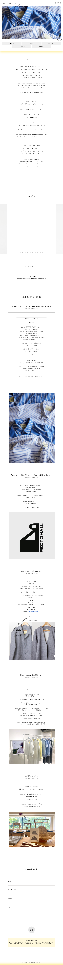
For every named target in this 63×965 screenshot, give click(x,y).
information (21, 46)
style (31, 43)
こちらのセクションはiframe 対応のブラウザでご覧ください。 (31, 229)
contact (41, 46)
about (12, 43)
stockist (51, 43)
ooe (27, 962)
